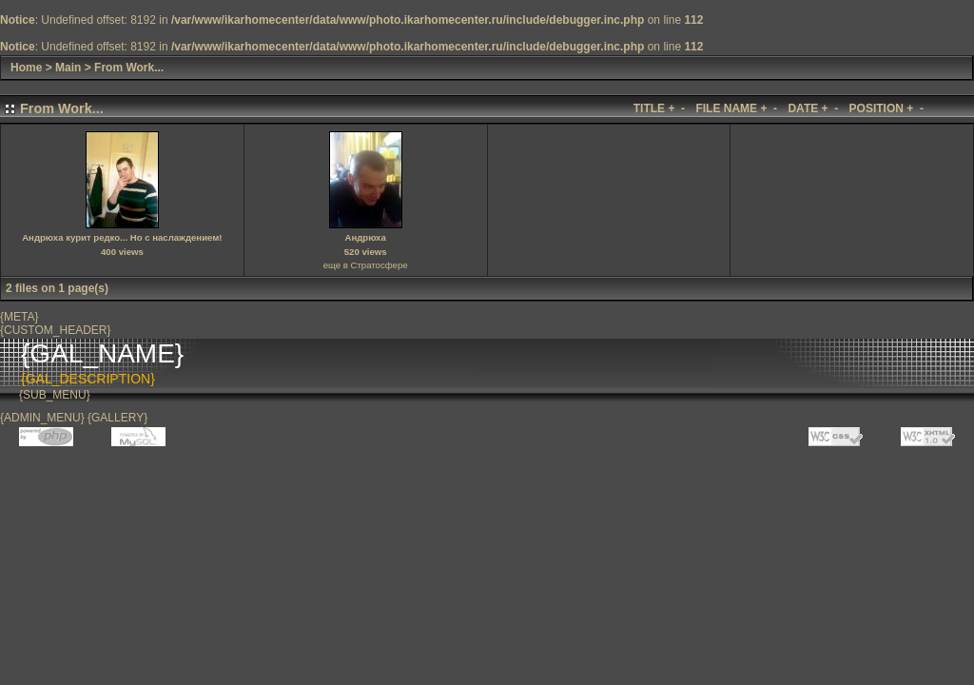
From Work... (129, 67)
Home (26, 67)
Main (68, 67)
